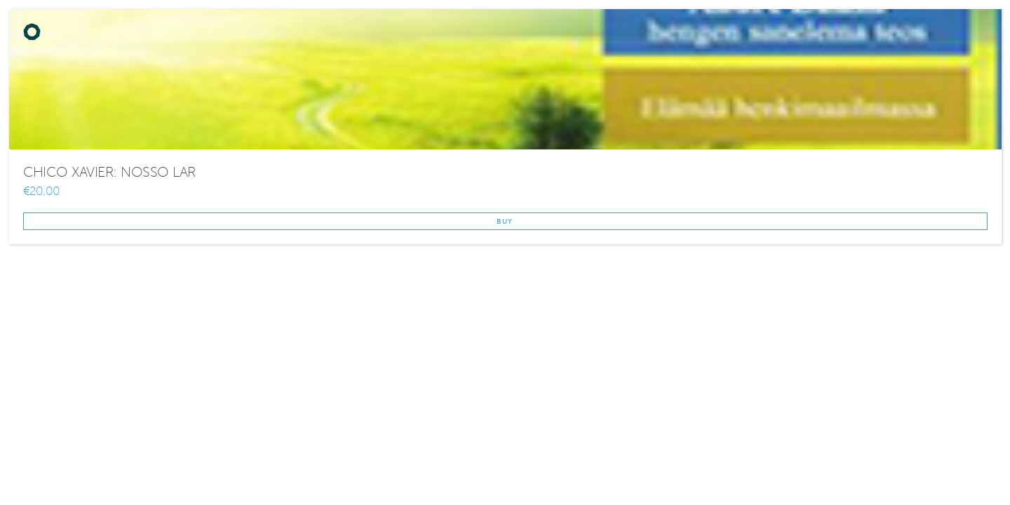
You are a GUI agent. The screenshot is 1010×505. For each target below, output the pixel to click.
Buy (505, 221)
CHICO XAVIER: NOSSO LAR (109, 172)
